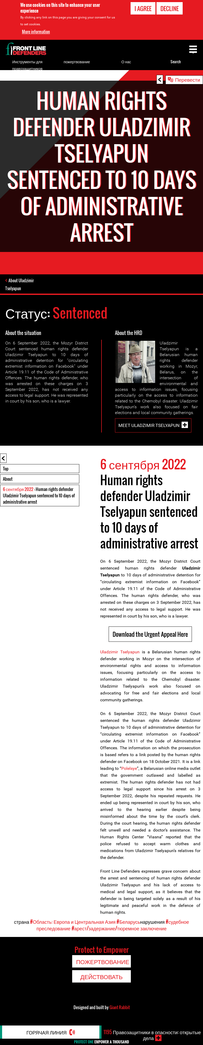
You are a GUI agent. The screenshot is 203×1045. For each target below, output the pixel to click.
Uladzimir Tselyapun (120, 651)
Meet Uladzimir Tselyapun (148, 425)
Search (175, 61)
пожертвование (77, 61)
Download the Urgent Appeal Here (150, 634)
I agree (143, 8)
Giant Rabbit (119, 1007)
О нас (126, 61)
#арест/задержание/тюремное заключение (119, 928)
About (7, 479)
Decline (169, 8)
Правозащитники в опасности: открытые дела (152, 1035)
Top (5, 468)
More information (36, 31)
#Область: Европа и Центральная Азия (73, 921)
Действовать (101, 976)
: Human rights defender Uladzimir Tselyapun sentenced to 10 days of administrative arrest (39, 495)
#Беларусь (128, 921)
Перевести (187, 79)
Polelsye (129, 768)
